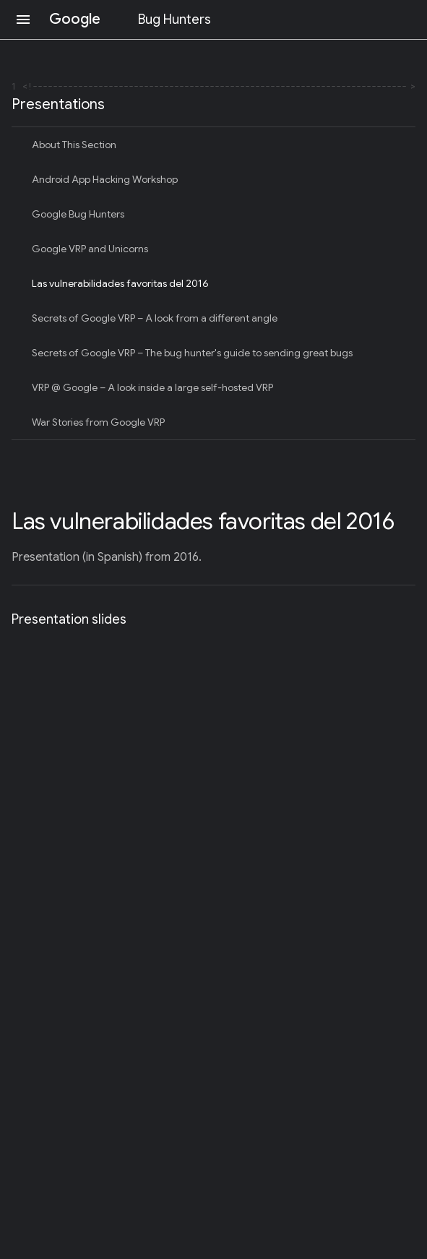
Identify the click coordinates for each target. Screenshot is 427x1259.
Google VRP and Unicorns (90, 248)
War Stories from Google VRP (98, 422)
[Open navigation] (23, 19)
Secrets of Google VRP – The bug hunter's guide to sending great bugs (192, 352)
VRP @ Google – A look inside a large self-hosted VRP (152, 387)
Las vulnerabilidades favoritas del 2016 (120, 283)
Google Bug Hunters (78, 213)
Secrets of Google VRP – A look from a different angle (154, 318)
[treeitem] (213, 144)
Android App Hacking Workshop (105, 179)
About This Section (74, 144)
